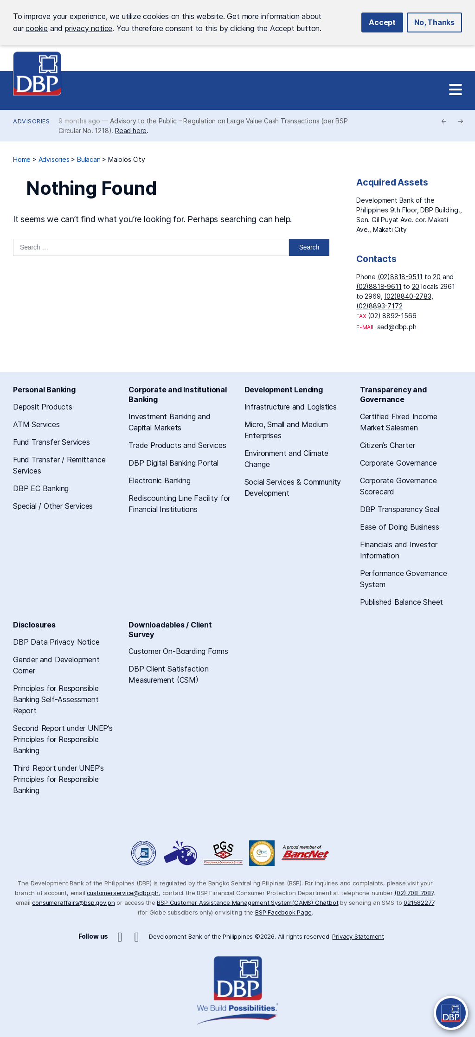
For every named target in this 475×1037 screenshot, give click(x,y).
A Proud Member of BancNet (306, 853)
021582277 (419, 902)
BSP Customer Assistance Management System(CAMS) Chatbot (247, 902)
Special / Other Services (53, 506)
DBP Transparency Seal (399, 509)
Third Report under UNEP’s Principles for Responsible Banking (58, 779)
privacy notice (88, 28)
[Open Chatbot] (450, 1012)
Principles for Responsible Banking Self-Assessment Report (56, 699)
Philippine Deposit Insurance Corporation (262, 853)
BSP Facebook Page (283, 912)
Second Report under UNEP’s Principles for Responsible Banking (63, 739)
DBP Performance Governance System (223, 853)
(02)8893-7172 (379, 306)
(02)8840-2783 (407, 296)
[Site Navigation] (455, 90)
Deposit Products (42, 406)
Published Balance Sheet (401, 602)
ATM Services (36, 424)
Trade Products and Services (177, 445)
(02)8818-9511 (400, 277)
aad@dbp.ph (397, 327)
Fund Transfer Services (51, 442)
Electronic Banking (159, 480)
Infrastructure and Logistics (290, 406)
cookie (37, 28)
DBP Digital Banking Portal (173, 462)
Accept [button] (382, 22)
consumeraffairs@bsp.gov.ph (73, 902)
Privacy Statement (358, 936)
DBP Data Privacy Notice (56, 642)
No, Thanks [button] (434, 22)
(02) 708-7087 (413, 892)
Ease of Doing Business (399, 526)
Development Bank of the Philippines (37, 73)
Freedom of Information (144, 853)
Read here (131, 130)
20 (437, 277)
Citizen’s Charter (387, 445)
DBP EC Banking (41, 488)
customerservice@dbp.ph (123, 892)
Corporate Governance (398, 462)
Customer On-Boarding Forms (178, 651)
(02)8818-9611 (378, 286)
